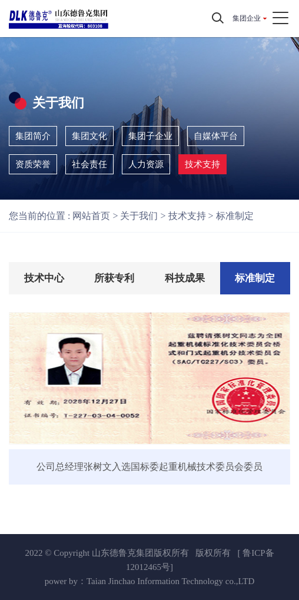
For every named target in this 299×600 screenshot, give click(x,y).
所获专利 (114, 278)
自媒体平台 (216, 136)
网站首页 (91, 216)
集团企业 (246, 18)
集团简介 (33, 136)
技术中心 (44, 278)
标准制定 (235, 216)
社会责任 (89, 164)
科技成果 (185, 278)
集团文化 (89, 136)
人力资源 (146, 164)
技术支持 (202, 164)
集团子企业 (150, 136)
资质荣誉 (33, 164)
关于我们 (139, 216)
